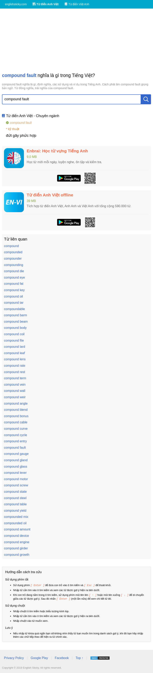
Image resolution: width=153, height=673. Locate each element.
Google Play (39, 657)
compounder (13, 258)
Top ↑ (79, 657)
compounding (13, 265)
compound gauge (16, 453)
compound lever (15, 472)
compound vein (15, 384)
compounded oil (15, 523)
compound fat (13, 283)
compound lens (15, 359)
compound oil (13, 296)
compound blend (15, 409)
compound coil (14, 334)
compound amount (17, 529)
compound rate (14, 365)
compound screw (16, 485)
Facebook (62, 657)
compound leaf (14, 353)
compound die (14, 271)
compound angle (15, 403)
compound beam (16, 321)
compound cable (15, 422)
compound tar (14, 302)
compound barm (15, 315)
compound (11, 246)
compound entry (15, 441)
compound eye (14, 277)
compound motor (16, 479)
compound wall (14, 390)
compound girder (16, 548)
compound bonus (16, 416)
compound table (15, 504)
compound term (15, 378)
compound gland (15, 460)
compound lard (14, 346)
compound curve (15, 428)
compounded (13, 252)
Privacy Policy (14, 657)
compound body (15, 327)
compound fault (15, 447)
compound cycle (15, 435)
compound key (14, 290)
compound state (15, 491)
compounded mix (16, 516)
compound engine (16, 542)
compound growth (16, 554)
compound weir (15, 397)
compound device (16, 535)
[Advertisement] (76, 40)
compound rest (14, 372)
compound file (14, 340)
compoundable (14, 309)
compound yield (15, 510)
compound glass (15, 466)
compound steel (15, 498)
